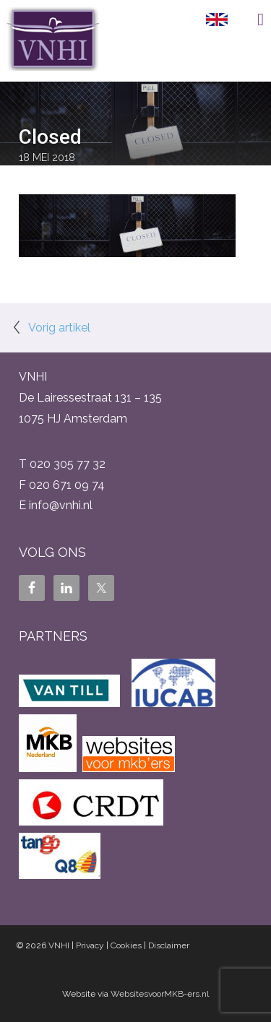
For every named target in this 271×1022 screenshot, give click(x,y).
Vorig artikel (59, 327)
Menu (249, 19)
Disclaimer (168, 945)
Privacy (90, 945)
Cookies (126, 945)
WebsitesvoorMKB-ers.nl (160, 994)
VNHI (58, 945)
